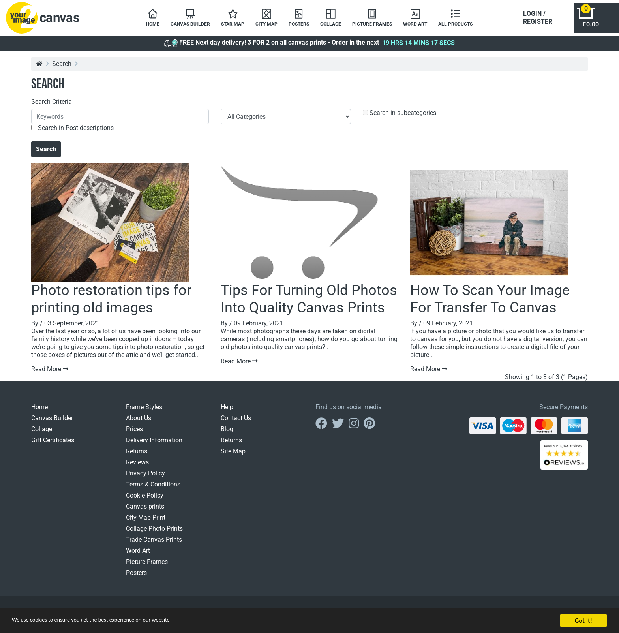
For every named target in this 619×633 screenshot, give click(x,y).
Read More (49, 373)
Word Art (138, 554)
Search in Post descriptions (72, 131)
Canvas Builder (52, 422)
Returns (136, 455)
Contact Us (236, 422)
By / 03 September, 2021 (65, 327)
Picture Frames (147, 565)
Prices (134, 433)
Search (61, 67)
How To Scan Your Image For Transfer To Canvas (490, 302)
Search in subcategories (399, 116)
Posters (136, 576)
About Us (138, 422)
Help (227, 411)
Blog (227, 433)
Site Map (233, 455)
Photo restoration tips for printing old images (111, 302)
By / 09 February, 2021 (252, 327)
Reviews (137, 466)
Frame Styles (144, 411)
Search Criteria (51, 105)
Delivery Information (154, 444)
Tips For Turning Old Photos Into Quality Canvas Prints (309, 302)
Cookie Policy (144, 499)
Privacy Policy (145, 477)
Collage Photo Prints (154, 532)
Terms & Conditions (153, 488)
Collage (41, 433)
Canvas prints (145, 510)
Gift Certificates (52, 444)
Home (39, 411)
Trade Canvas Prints (154, 543)
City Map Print (145, 521)
